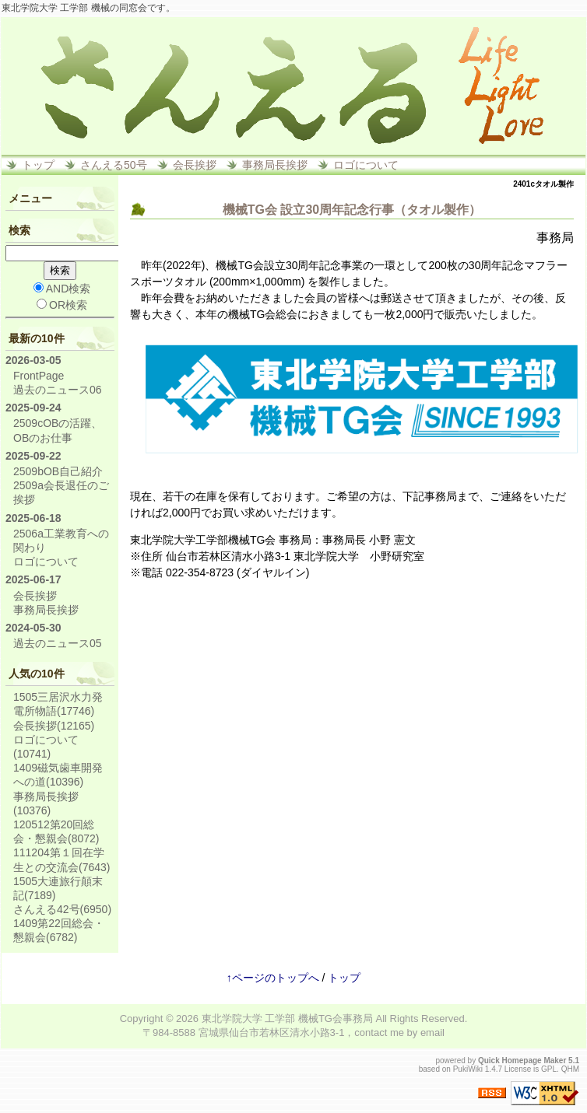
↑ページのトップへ (273, 977)
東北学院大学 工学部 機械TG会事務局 (287, 1018)
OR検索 (62, 305)
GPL (549, 1069)
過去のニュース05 (57, 643)
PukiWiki (468, 1069)
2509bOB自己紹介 (58, 471)
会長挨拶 (194, 165)
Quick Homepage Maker (522, 1060)
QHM (570, 1069)
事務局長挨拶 (275, 165)
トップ (38, 165)
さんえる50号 (113, 165)
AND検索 (62, 288)
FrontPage (38, 375)
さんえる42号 (62, 909)
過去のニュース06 (57, 389)
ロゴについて (366, 165)
